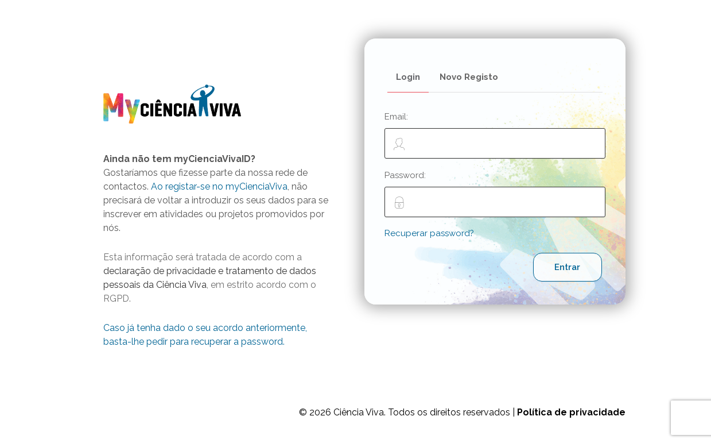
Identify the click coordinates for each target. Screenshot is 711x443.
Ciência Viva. (359, 412)
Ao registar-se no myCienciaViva (219, 186)
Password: (494, 193)
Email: (494, 135)
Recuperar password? (429, 233)
